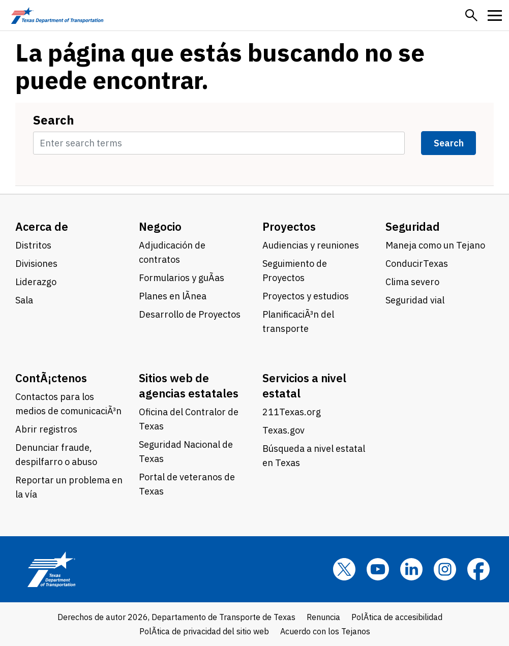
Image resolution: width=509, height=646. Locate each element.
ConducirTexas (416, 263)
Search (53, 120)
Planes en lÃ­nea (172, 296)
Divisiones (36, 263)
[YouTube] (378, 569)
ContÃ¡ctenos (51, 378)
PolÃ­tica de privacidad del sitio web (204, 631)
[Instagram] (445, 569)
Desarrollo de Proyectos (190, 314)
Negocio (160, 226)
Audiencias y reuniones (310, 245)
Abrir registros (46, 429)
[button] (471, 15)
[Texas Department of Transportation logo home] (57, 15)
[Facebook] (478, 569)
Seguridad (412, 226)
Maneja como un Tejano (435, 245)
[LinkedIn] (411, 569)
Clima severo (412, 282)
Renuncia (323, 617)
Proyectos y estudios (305, 296)
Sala (24, 300)
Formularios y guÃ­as (181, 278)
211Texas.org (291, 412)
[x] (344, 569)
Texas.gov (283, 430)
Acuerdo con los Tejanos (325, 631)
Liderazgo (35, 282)
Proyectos (289, 226)
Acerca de (41, 226)
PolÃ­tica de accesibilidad (396, 617)
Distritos (33, 245)
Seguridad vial (414, 300)
